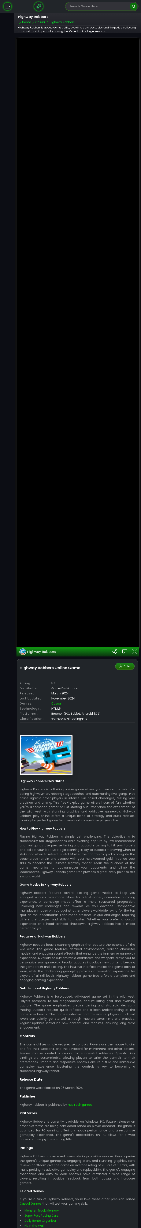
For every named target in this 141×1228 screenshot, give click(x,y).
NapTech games (80, 1083)
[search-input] (98, 6)
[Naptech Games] (38, 6)
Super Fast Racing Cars (41, 1194)
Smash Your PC (36, 1209)
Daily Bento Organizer (40, 1199)
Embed (125, 645)
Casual (56, 682)
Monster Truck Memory (42, 1189)
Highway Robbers (37, 630)
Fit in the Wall (34, 1204)
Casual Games (30, 1182)
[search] (133, 6)
